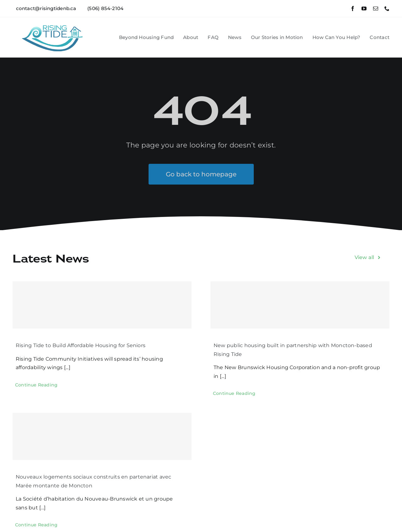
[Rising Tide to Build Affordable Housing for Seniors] (102, 305)
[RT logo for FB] (54, 22)
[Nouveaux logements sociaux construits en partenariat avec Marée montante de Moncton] (102, 436)
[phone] (386, 8)
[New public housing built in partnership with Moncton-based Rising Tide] (299, 305)
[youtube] (364, 8)
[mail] (375, 8)
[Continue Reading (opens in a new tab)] (36, 385)
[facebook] (352, 8)
